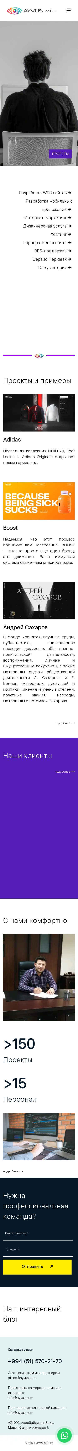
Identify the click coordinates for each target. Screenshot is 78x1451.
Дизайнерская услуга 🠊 (47, 226)
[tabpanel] (52, 10)
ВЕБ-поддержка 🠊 (53, 250)
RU (53, 10)
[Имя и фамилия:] (38, 1233)
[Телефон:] (38, 1250)
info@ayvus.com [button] (20, 1398)
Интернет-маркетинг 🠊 (48, 217)
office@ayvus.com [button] (22, 1378)
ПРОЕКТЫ (60, 154)
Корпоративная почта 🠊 (47, 242)
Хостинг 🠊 (61, 234)
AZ (47, 10)
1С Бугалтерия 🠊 (55, 267)
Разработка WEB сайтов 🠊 (45, 192)
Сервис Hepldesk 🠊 (52, 259)
